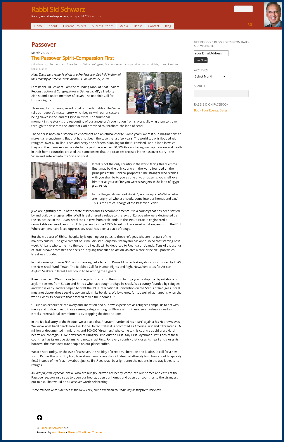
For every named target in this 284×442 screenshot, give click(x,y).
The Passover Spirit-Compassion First (72, 58)
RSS (250, 25)
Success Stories (103, 26)
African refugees (93, 64)
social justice (39, 68)
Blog (168, 26)
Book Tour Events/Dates (211, 110)
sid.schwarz (38, 64)
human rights (149, 64)
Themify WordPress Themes (85, 432)
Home (38, 26)
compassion (132, 64)
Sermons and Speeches (64, 64)
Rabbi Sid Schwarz (51, 428)
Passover (173, 64)
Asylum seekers (114, 64)
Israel (163, 64)
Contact (153, 26)
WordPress (58, 432)
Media (124, 26)
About (53, 26)
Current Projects (74, 26)
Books (138, 26)
